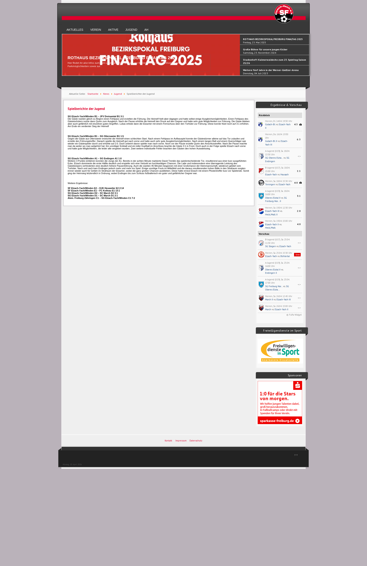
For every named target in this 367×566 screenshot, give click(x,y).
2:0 (299, 211)
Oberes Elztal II (272, 197)
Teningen (270, 184)
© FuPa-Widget (294, 314)
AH (146, 29)
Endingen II (271, 272)
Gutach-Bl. (270, 124)
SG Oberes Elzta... (274, 157)
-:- (299, 156)
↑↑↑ (296, 454)
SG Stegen (270, 246)
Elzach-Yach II (272, 224)
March (268, 309)
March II (269, 299)
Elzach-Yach (271, 174)
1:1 (299, 171)
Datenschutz (195, 440)
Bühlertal (285, 256)
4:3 (296, 124)
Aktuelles (75, 29)
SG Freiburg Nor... (273, 286)
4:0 (296, 182)
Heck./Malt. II (271, 214)
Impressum (181, 440)
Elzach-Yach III (272, 211)
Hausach (284, 174)
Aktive (113, 29)
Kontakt (168, 440)
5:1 (299, 196)
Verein (95, 29)
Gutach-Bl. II (271, 141)
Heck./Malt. (270, 227)
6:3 (299, 139)
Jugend (131, 29)
